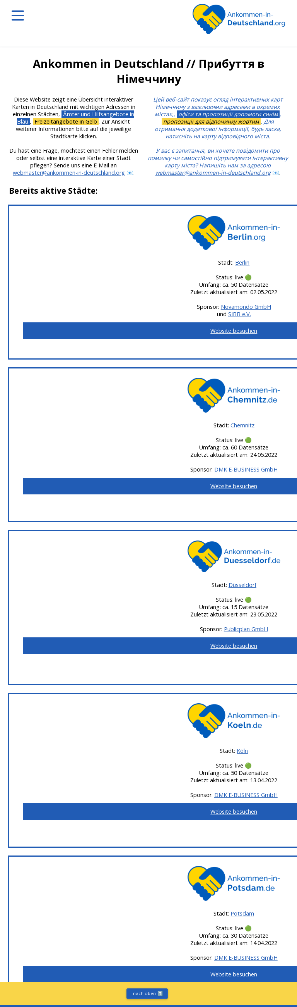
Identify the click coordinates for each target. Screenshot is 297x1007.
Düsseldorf (242, 585)
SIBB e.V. (239, 314)
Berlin (242, 262)
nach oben (148, 993)
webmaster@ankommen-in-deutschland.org (69, 172)
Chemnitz (242, 425)
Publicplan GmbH (246, 629)
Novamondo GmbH (246, 306)
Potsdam (242, 913)
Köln (242, 750)
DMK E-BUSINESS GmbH (246, 469)
